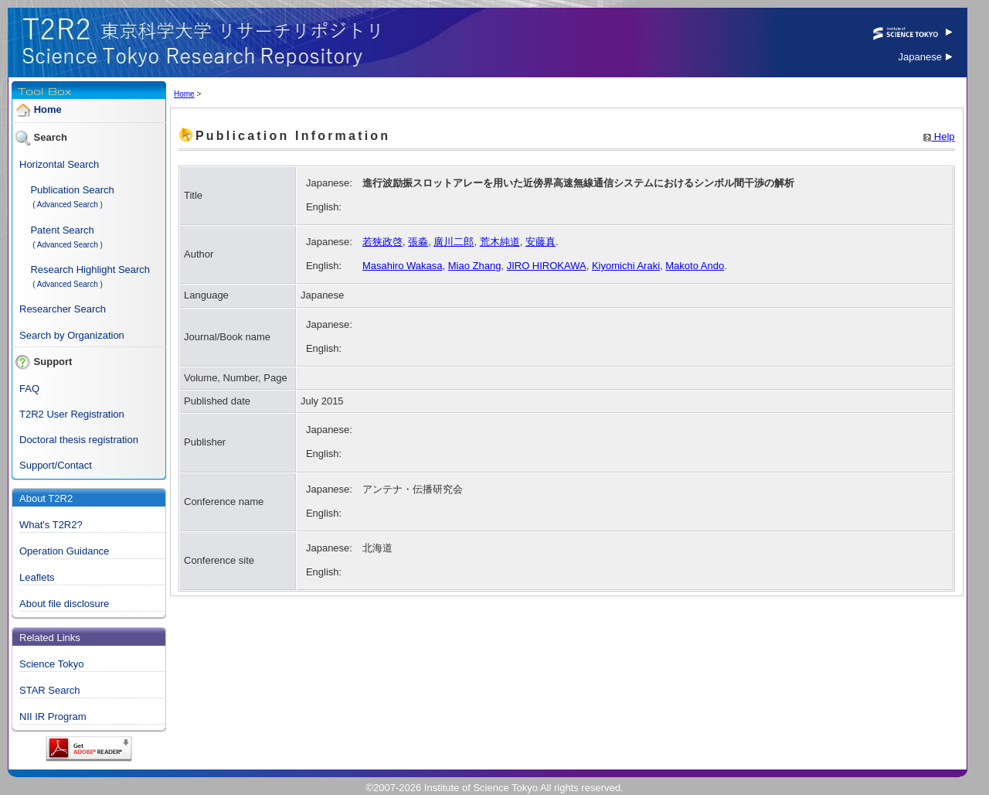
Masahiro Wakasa (402, 265)
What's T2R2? (51, 525)
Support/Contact (55, 465)
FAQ (29, 388)
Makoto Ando (694, 265)
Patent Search (61, 230)
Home (48, 109)
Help (938, 136)
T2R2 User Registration (71, 414)
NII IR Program (53, 716)
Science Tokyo (51, 664)
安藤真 (540, 241)
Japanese (925, 57)
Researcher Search (62, 309)
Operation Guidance (64, 551)
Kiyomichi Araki (626, 265)
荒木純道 (500, 241)
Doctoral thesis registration (78, 439)
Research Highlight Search (90, 269)
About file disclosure (64, 603)
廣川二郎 (453, 241)
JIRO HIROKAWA (546, 265)
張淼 (418, 241)
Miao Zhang (474, 265)
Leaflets (37, 577)
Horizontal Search (59, 164)
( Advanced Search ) (67, 204)
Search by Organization (71, 335)
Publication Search (72, 190)
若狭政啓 (382, 241)
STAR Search (49, 690)
